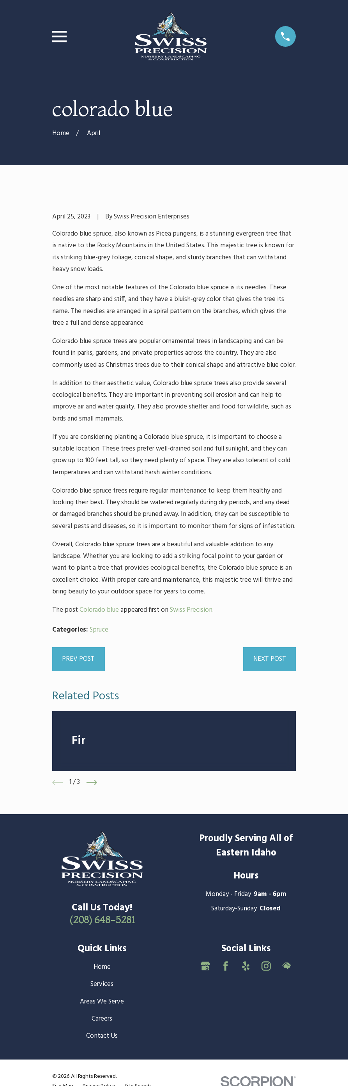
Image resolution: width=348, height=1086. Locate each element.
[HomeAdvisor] (286, 966)
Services (101, 984)
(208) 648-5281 (102, 920)
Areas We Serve (102, 1001)
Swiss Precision (191, 610)
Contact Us (102, 1036)
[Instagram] (266, 966)
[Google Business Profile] (205, 966)
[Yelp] (246, 966)
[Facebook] (225, 966)
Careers (102, 1019)
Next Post (269, 659)
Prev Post (78, 659)
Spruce (99, 630)
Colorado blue (99, 610)
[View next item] (92, 782)
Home (102, 967)
